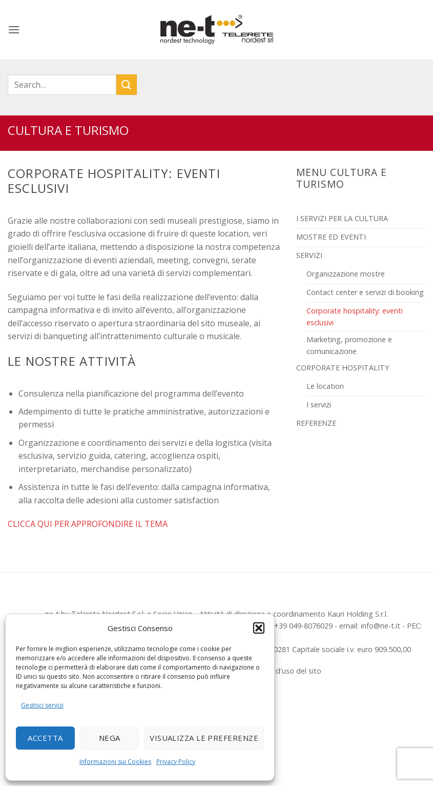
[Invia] (126, 84)
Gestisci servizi (42, 705)
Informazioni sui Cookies (115, 761)
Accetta (45, 738)
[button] (259, 628)
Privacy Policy (175, 761)
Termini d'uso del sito (284, 671)
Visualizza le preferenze (204, 738)
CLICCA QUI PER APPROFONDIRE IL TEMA (88, 523)
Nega (109, 738)
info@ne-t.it (380, 626)
